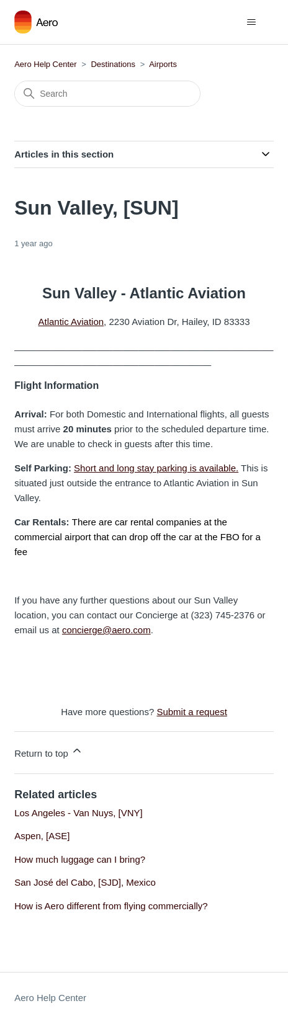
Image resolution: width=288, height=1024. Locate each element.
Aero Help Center (45, 64)
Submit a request (191, 711)
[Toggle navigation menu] (252, 22)
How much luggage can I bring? (79, 859)
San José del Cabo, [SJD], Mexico (85, 882)
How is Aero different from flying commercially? (111, 906)
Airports (163, 64)
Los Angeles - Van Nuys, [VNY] (78, 813)
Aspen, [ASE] (42, 835)
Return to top (48, 751)
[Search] (107, 93)
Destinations (113, 64)
